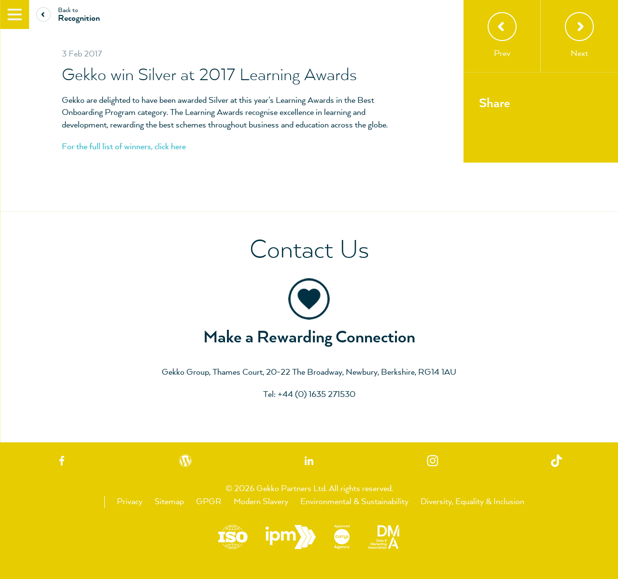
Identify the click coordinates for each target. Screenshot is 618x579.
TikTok (556, 460)
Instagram (432, 460)
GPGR (209, 502)
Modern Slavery (261, 502)
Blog (185, 460)
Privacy (129, 502)
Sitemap (169, 502)
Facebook (62, 460)
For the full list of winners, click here (124, 147)
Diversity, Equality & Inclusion (472, 502)
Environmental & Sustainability (354, 502)
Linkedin (309, 460)
